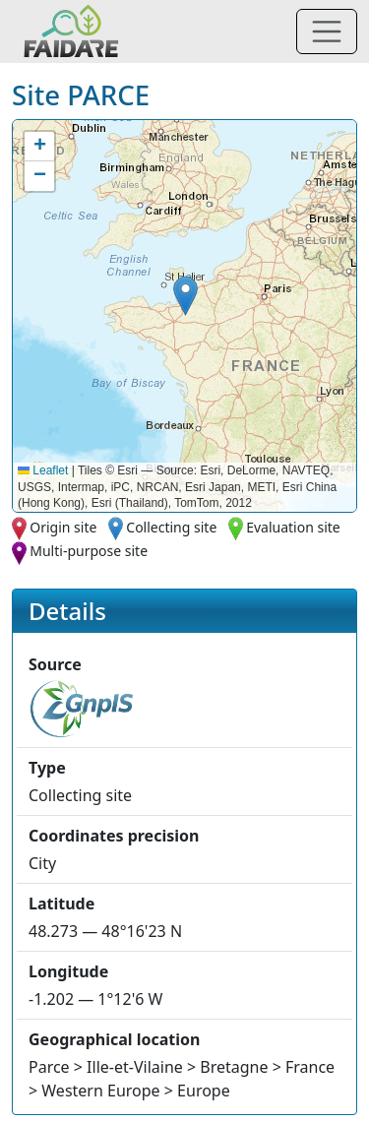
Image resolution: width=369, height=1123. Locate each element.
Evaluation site (293, 527)
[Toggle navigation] (326, 31)
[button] (185, 296)
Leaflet (43, 470)
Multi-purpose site (89, 550)
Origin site (63, 527)
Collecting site (171, 527)
